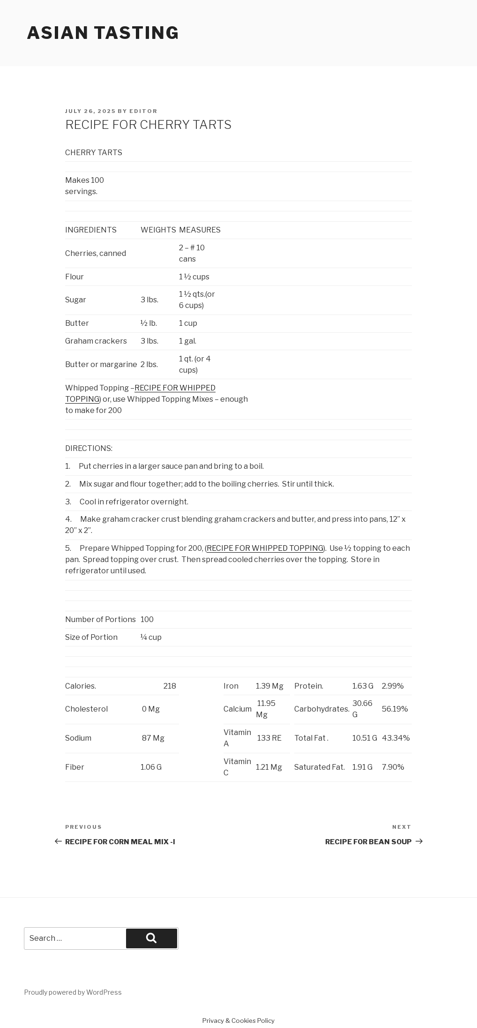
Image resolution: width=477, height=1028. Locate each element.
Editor (143, 111)
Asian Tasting (103, 33)
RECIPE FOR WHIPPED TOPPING (265, 548)
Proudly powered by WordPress (73, 992)
